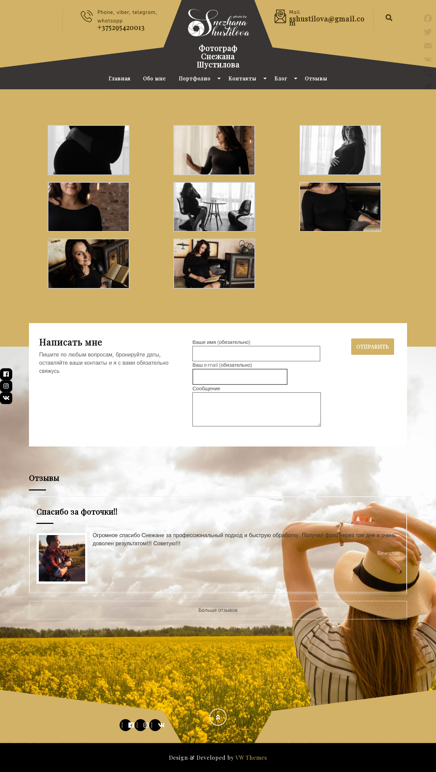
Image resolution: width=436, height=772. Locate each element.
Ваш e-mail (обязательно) (239, 371)
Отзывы (316, 78)
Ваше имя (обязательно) (256, 348)
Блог (281, 78)
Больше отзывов (217, 610)
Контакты (242, 78)
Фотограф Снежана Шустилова (218, 56)
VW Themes (250, 757)
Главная (119, 78)
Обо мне (154, 78)
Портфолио (195, 78)
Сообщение (256, 407)
